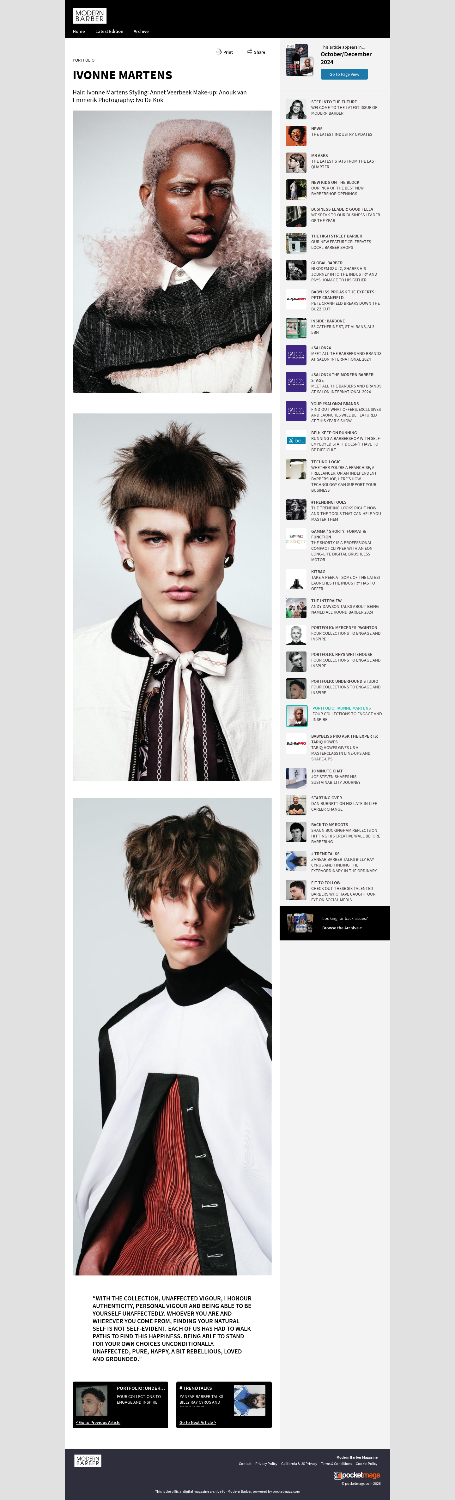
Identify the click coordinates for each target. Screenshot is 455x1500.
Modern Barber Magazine (357, 1457)
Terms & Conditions (336, 1463)
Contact (245, 1463)
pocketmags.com (359, 1483)
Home (79, 31)
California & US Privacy (299, 1463)
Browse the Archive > (342, 928)
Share (256, 51)
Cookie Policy (367, 1463)
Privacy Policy (266, 1463)
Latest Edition (109, 31)
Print (224, 51)
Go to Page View (344, 74)
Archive (141, 31)
